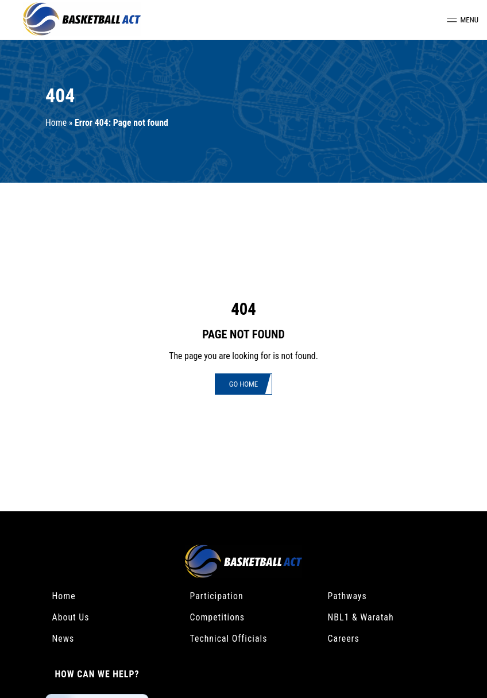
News (63, 638)
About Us (71, 617)
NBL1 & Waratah (361, 617)
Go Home (243, 384)
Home (56, 122)
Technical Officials (229, 638)
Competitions (217, 617)
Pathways (347, 596)
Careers (344, 638)
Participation (217, 596)
